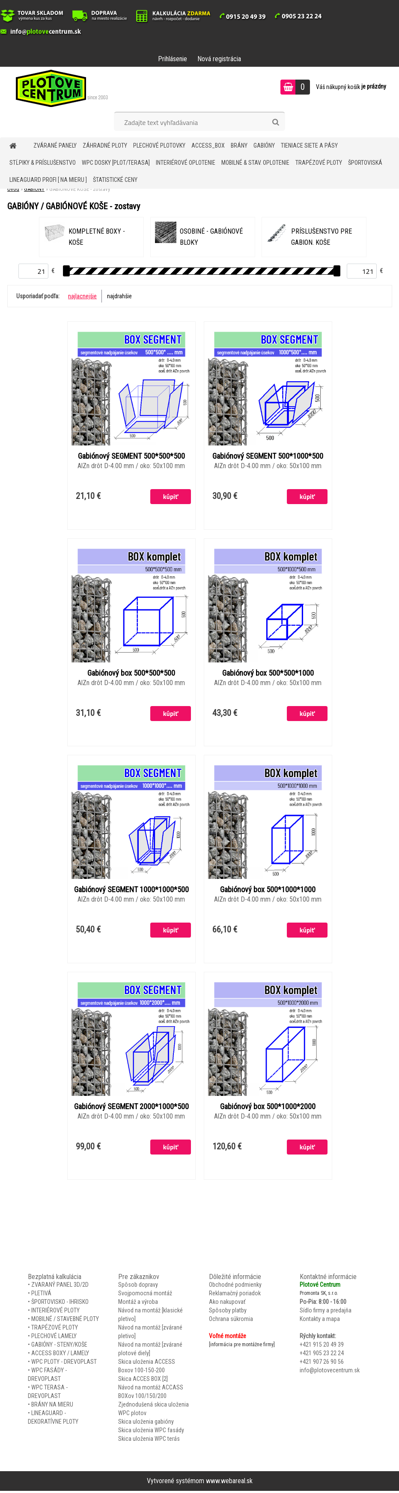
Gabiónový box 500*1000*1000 (268, 891)
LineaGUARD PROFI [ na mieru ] (48, 179)
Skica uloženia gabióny (146, 1424)
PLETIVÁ (41, 1295)
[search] (275, 122)
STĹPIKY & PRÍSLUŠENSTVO (42, 162)
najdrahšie (119, 296)
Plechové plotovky (159, 145)
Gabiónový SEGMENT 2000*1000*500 (131, 1108)
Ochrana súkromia (231, 1321)
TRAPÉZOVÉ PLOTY (318, 162)
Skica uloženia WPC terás (149, 1441)
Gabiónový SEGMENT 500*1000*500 (267, 456)
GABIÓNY (264, 145)
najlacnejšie (82, 296)
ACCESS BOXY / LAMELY (60, 1355)
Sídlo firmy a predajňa (325, 1312)
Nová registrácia (219, 59)
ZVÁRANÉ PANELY (55, 145)
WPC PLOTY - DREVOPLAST (64, 1364)
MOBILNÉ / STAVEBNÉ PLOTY (65, 1321)
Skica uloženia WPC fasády (151, 1432)
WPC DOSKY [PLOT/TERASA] (116, 162)
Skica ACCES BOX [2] (143, 1381)
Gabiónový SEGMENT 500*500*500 (131, 456)
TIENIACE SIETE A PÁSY (309, 145)
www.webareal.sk (229, 1483)
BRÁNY (239, 145)
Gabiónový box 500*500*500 (131, 674)
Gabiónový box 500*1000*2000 (268, 1108)
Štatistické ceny (115, 179)
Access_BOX (208, 145)
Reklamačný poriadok (235, 1295)
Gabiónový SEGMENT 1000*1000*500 (131, 891)
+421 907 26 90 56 (322, 1364)
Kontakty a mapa (320, 1321)
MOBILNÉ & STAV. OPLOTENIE (255, 162)
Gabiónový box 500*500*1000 (268, 674)
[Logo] (59, 88)
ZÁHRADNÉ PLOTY (105, 145)
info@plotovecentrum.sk (330, 1372)
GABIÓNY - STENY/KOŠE (59, 1347)
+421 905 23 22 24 (322, 1355)
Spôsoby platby (228, 1312)
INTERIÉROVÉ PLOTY (55, 1312)
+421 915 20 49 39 (322, 1347)
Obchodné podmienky (235, 1287)
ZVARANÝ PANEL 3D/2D (60, 1287)
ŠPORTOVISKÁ (365, 162)
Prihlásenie (172, 59)
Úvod (13, 189)
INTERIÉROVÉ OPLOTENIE (185, 162)
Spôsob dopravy (138, 1287)
